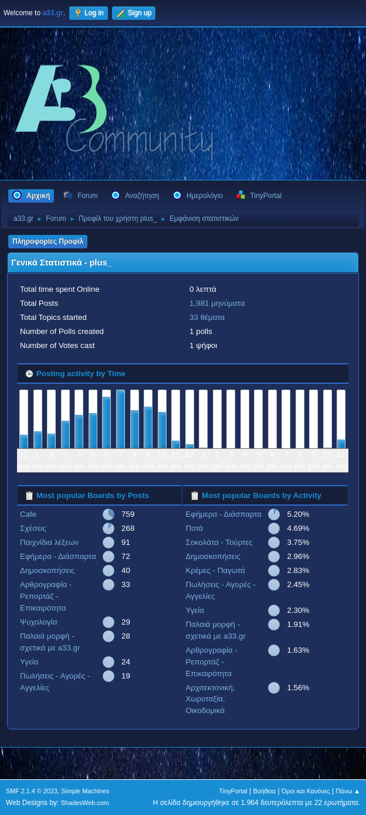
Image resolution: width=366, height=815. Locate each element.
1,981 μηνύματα (217, 303)
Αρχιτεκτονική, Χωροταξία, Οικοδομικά (210, 699)
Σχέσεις (33, 528)
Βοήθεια (264, 790)
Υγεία (29, 661)
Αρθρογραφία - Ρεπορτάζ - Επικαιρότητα (46, 596)
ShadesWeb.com (85, 802)
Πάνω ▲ (348, 790)
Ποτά (194, 528)
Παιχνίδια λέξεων (49, 542)
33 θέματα (207, 317)
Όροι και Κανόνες (306, 790)
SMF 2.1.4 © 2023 (31, 790)
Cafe (28, 514)
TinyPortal (233, 790)
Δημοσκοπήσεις (47, 570)
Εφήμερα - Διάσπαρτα (58, 556)
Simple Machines (85, 790)
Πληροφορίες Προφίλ (47, 241)
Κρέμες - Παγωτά (215, 570)
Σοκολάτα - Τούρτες (218, 542)
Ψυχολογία (38, 622)
